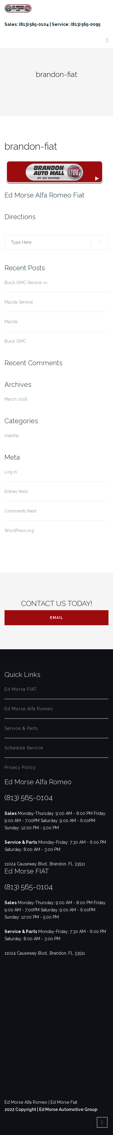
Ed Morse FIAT (21, 689)
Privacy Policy (20, 767)
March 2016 (16, 399)
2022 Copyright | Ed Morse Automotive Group (51, 1109)
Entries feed (16, 491)
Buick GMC (15, 341)
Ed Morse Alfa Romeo (29, 708)
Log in (11, 472)
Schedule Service (24, 747)
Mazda (11, 321)
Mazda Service (19, 302)
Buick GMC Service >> (26, 282)
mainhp (12, 435)
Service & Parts (21, 728)
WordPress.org (19, 530)
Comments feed (20, 511)
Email (56, 618)
